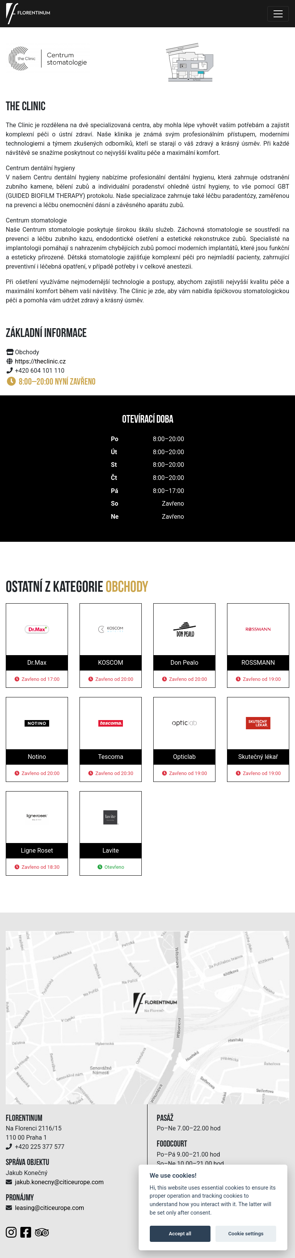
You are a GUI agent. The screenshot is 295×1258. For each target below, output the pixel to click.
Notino (37, 756)
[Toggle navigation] (278, 14)
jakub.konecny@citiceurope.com (59, 1182)
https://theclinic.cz (40, 361)
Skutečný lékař (258, 756)
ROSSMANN (258, 662)
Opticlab (184, 756)
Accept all (180, 1233)
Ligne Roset (37, 850)
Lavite (111, 850)
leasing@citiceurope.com (49, 1208)
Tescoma (110, 756)
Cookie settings (246, 1233)
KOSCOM (110, 662)
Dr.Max (36, 662)
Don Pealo (185, 662)
